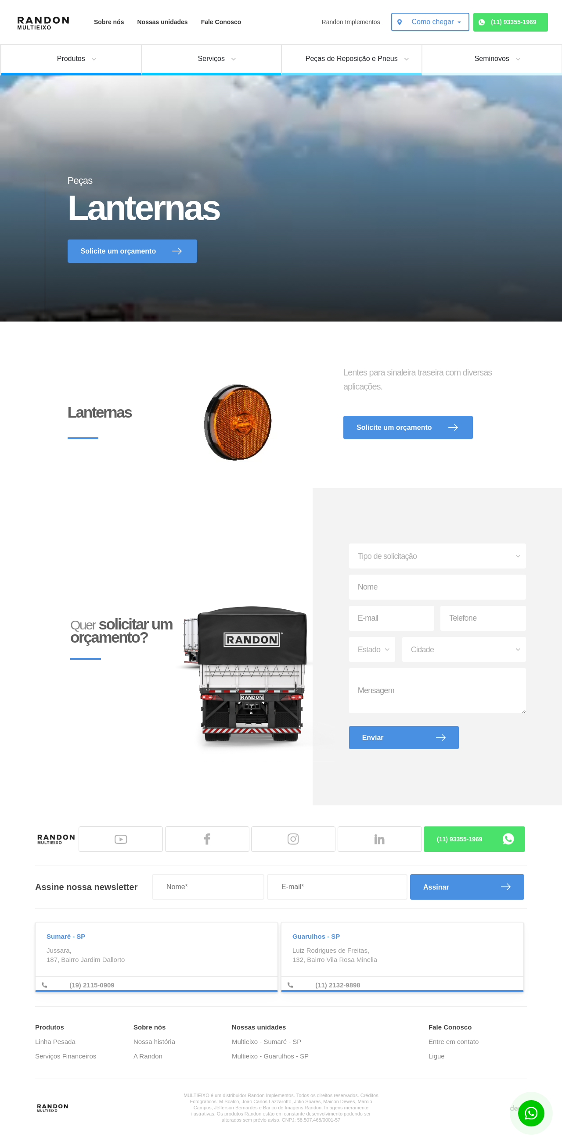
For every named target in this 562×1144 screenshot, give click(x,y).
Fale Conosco (221, 21)
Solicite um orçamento (118, 251)
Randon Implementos (351, 21)
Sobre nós (109, 21)
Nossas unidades (162, 21)
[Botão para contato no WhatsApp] (531, 1113)
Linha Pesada (55, 1041)
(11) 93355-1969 (514, 21)
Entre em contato (454, 1041)
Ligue (437, 1056)
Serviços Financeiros (65, 1056)
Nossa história (154, 1041)
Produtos (49, 1027)
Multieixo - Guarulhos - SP (270, 1056)
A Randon (147, 1056)
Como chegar (433, 21)
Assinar (436, 887)
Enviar (373, 737)
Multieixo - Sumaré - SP (266, 1041)
